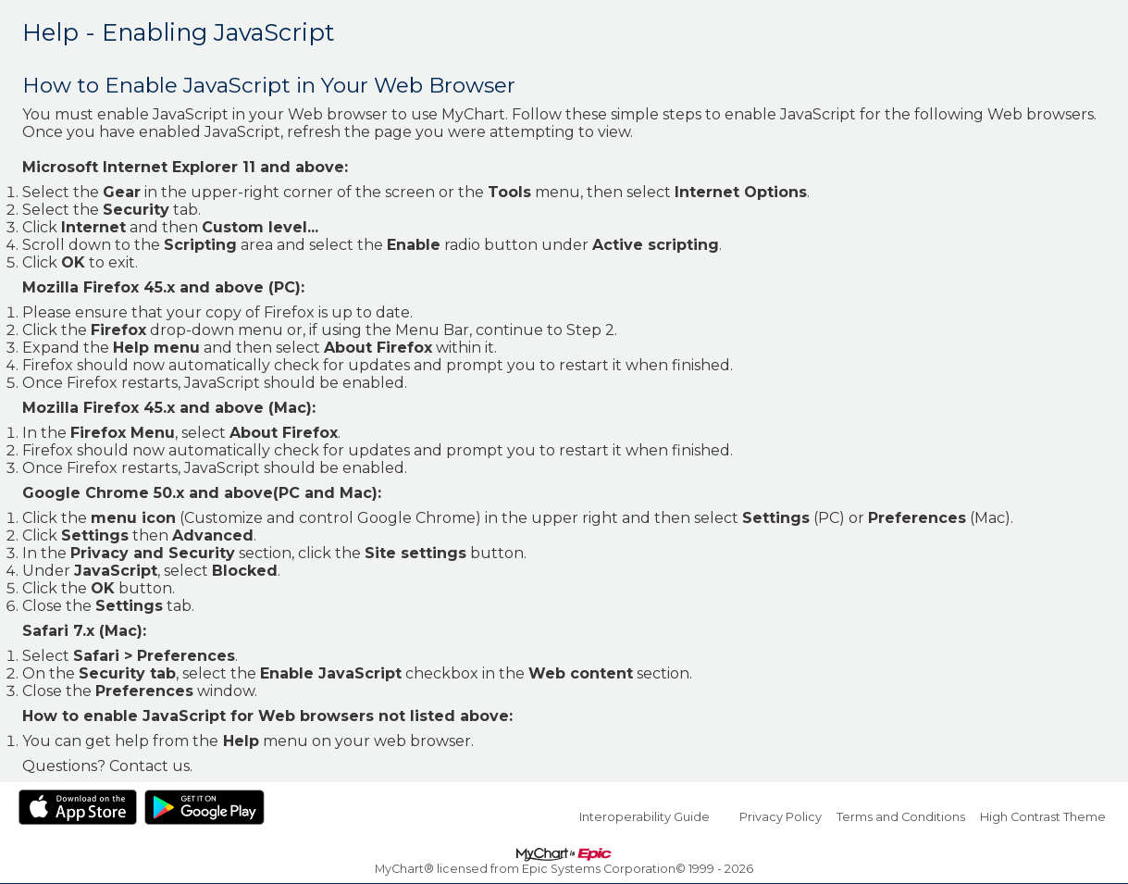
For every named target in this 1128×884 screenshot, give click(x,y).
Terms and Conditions (901, 817)
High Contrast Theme (1043, 817)
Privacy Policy (780, 817)
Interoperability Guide (644, 817)
